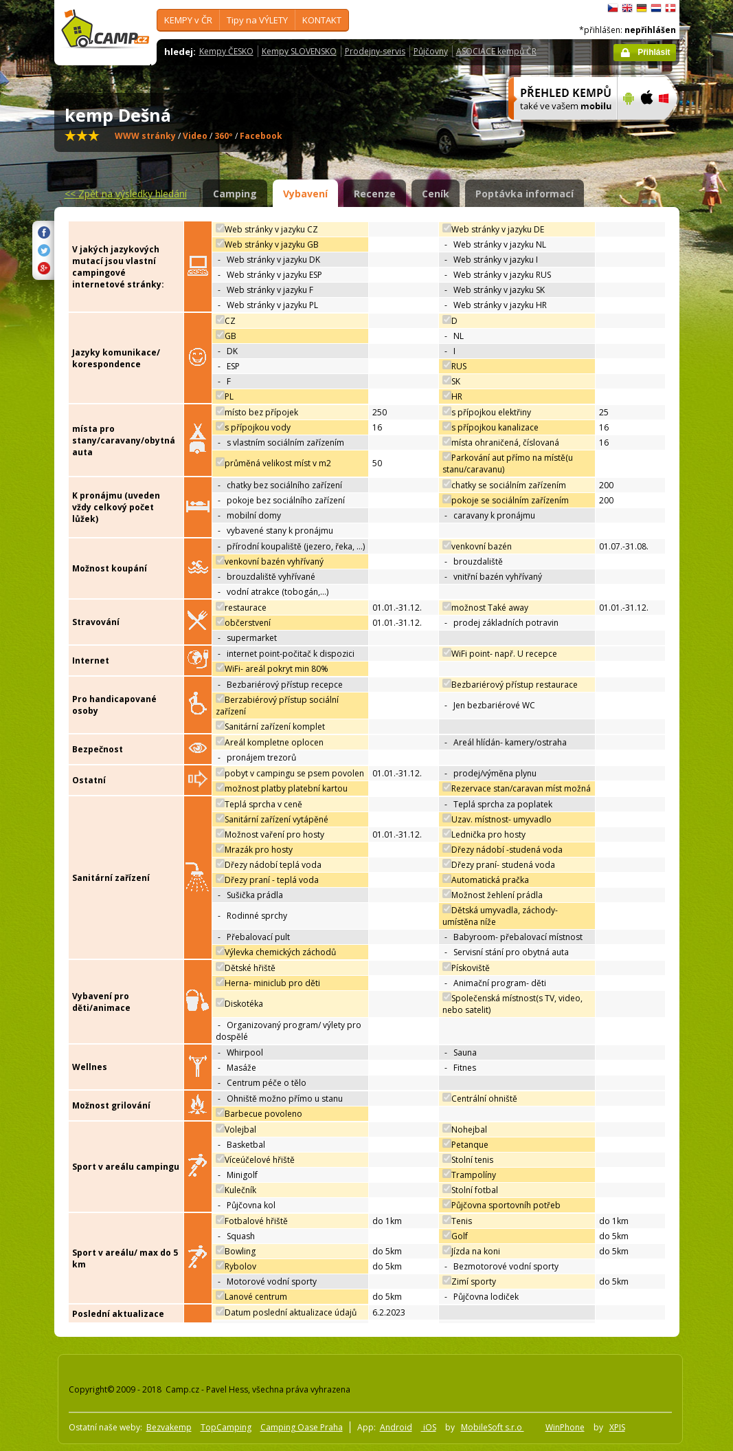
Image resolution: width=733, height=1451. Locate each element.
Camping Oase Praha (301, 1427)
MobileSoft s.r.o (492, 1427)
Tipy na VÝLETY (257, 20)
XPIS (617, 1427)
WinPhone (565, 1427)
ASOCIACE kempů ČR (496, 51)
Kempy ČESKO (226, 51)
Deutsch (641, 8)
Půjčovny (431, 51)
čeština (612, 8)
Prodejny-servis (375, 51)
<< (126, 193)
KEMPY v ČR (188, 20)
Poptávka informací (524, 193)
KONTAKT (321, 20)
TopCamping (226, 1427)
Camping (235, 193)
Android (396, 1427)
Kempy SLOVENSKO (299, 51)
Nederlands (656, 8)
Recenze (375, 193)
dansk (670, 8)
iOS (428, 1427)
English (627, 8)
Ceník (435, 193)
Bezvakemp (169, 1427)
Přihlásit (654, 52)
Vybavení (305, 193)
